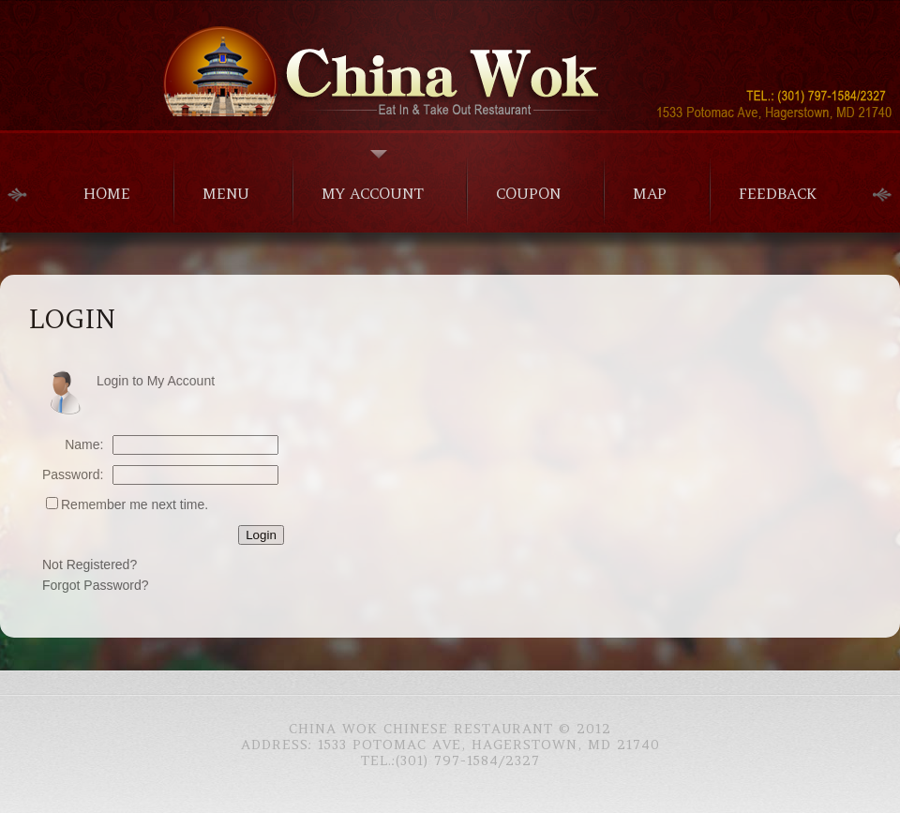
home (106, 193)
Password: (72, 474)
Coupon (528, 193)
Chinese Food (450, 64)
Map (650, 193)
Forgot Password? (95, 585)
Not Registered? (89, 564)
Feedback (778, 193)
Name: (84, 444)
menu (225, 193)
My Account (373, 193)
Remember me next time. (134, 504)
